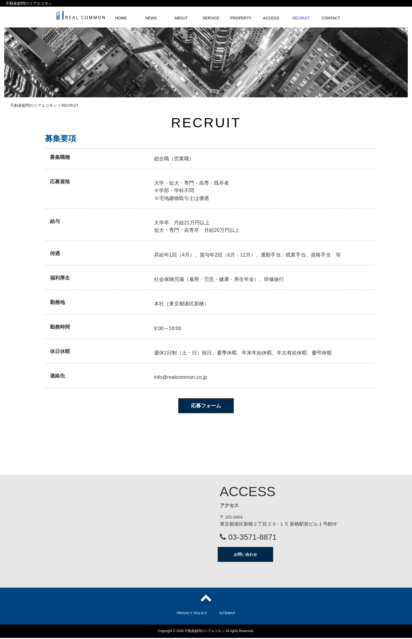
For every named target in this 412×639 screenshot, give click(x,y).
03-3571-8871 (248, 538)
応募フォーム (206, 406)
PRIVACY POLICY (192, 614)
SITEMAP (227, 614)
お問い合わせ (245, 555)
